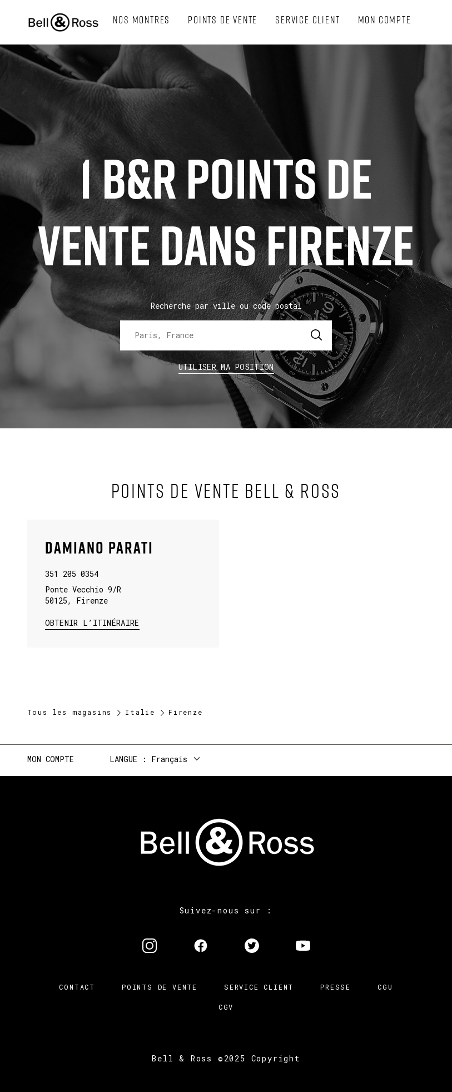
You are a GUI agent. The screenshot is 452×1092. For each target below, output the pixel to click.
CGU (385, 986)
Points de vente (159, 986)
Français (169, 759)
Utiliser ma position (226, 367)
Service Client (259, 986)
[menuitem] (141, 20)
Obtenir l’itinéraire (92, 622)
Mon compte (50, 759)
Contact (77, 986)
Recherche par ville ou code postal (226, 305)
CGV (226, 1006)
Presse (335, 986)
